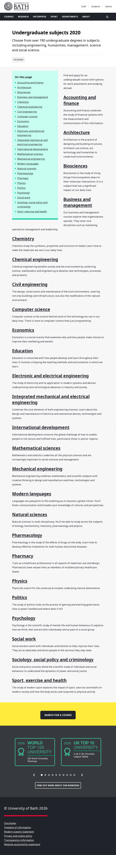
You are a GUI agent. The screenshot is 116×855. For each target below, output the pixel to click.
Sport (54, 16)
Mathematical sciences (30, 154)
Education (22, 126)
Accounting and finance (30, 82)
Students (95, 6)
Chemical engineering (29, 106)
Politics (21, 188)
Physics (21, 183)
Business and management (32, 97)
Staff (83, 6)
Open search (107, 17)
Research (23, 16)
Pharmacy (22, 178)
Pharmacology (25, 173)
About (86, 16)
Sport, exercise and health (32, 211)
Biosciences (24, 92)
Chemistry (23, 102)
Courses (9, 16)
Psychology (23, 192)
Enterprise (39, 16)
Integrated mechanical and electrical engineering (32, 142)
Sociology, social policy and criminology (32, 204)
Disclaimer (10, 823)
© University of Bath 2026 (26, 808)
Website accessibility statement (22, 844)
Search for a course (58, 715)
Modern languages (28, 163)
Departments (70, 16)
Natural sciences (26, 168)
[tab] (42, 775)
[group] (35, 752)
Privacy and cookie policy (18, 836)
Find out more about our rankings (58, 785)
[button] (34, 775)
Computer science (27, 116)
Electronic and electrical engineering (30, 133)
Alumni (108, 6)
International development (32, 149)
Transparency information (19, 840)
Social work (23, 197)
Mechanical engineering (31, 159)
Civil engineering (27, 111)
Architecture (24, 87)
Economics (23, 121)
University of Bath (17, 6)
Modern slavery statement (19, 831)
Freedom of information (17, 827)
